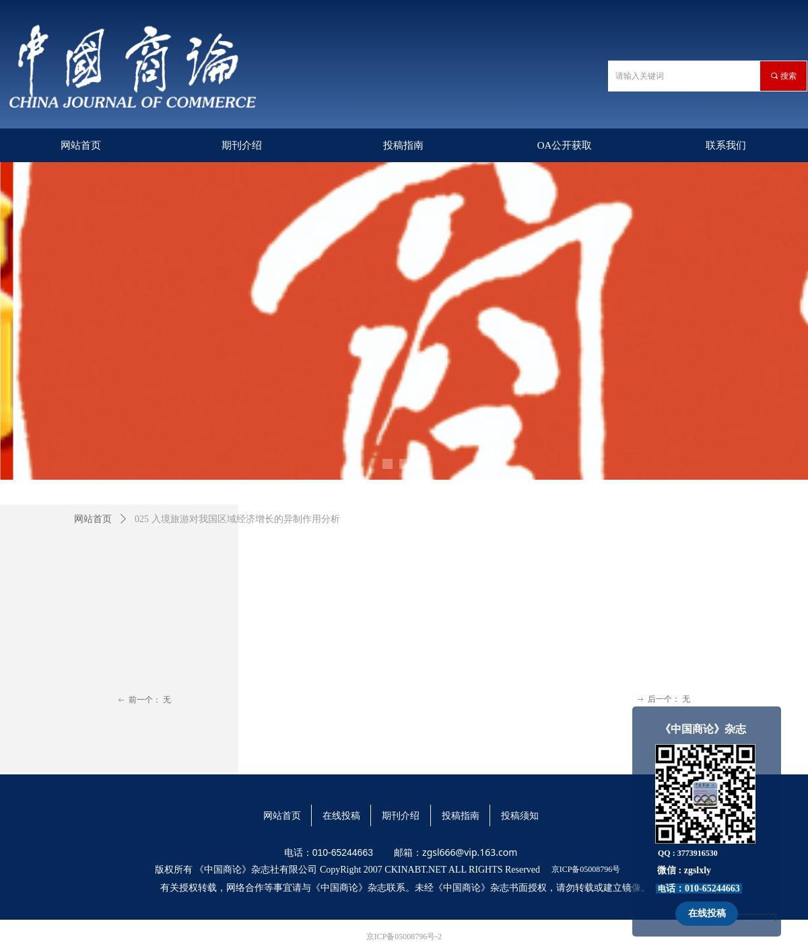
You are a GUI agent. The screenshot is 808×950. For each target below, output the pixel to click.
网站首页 (93, 519)
